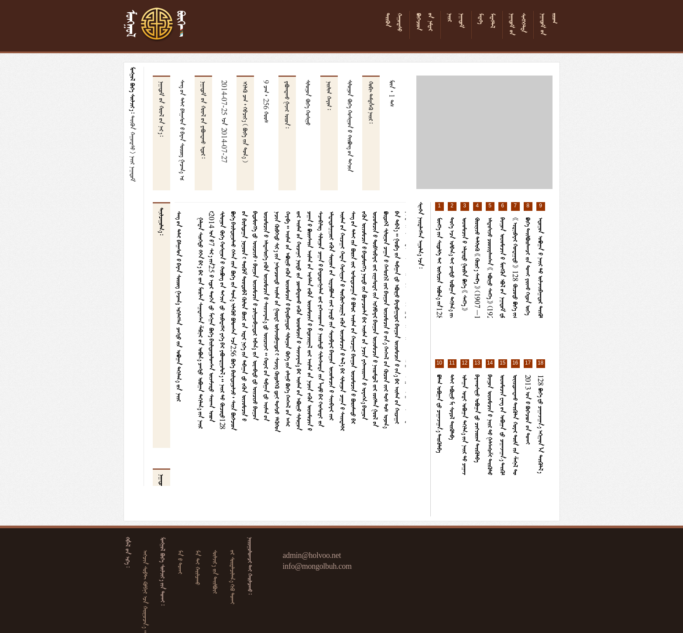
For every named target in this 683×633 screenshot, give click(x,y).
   (198, 567)
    (233, 577)
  (133, 133)
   (181, 562)
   (216, 572)
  (133, 169)
